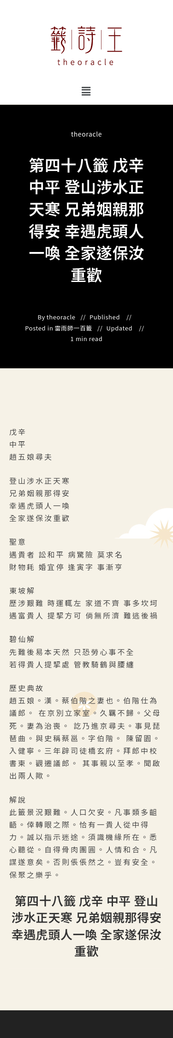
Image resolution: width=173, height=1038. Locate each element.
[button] (86, 91)
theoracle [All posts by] (86, 133)
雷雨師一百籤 (74, 328)
